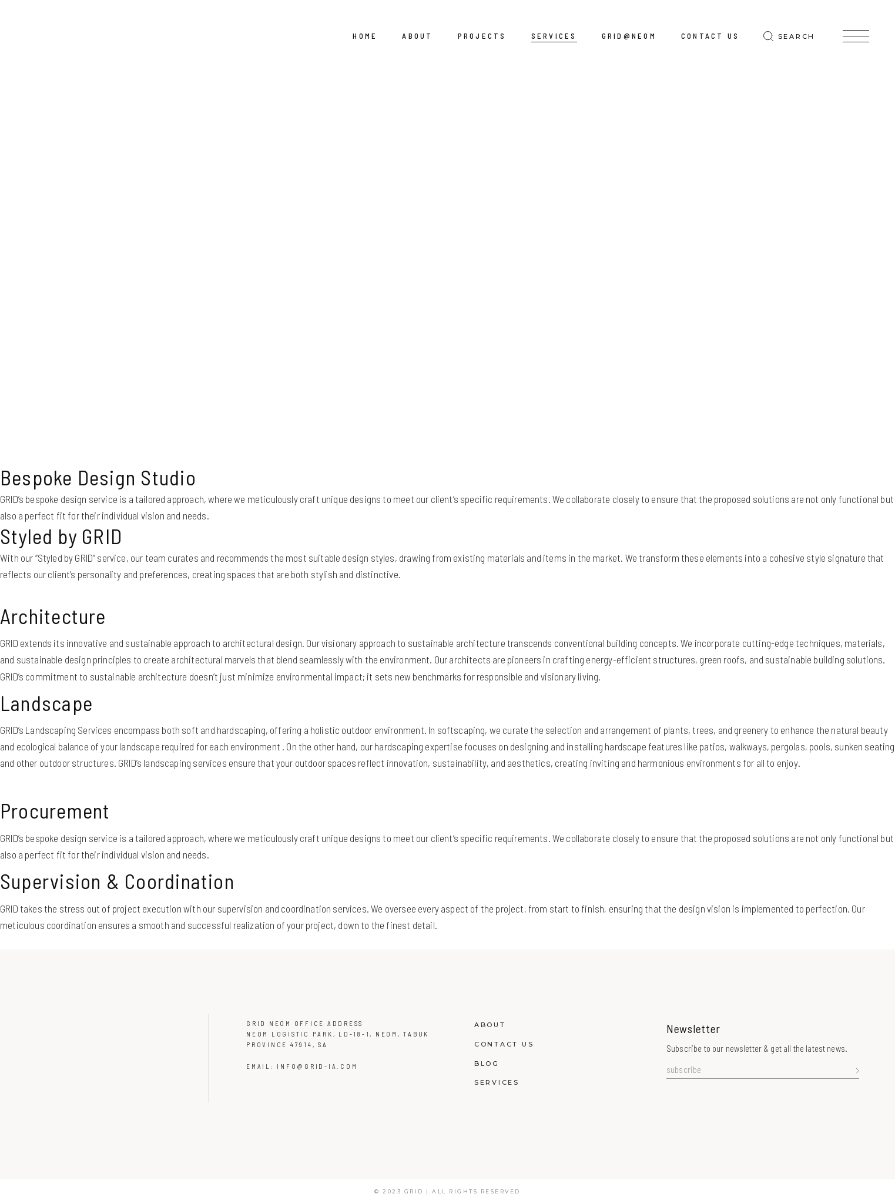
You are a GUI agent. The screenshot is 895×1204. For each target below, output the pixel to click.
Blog (487, 1063)
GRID (414, 1191)
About (490, 1025)
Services (496, 1082)
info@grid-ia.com (317, 1066)
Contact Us (504, 1044)
